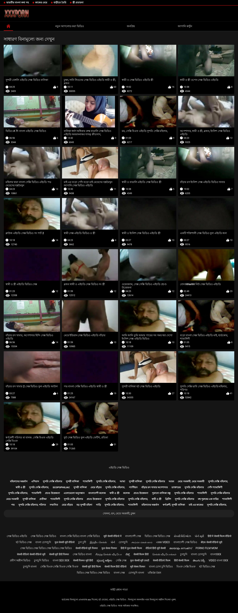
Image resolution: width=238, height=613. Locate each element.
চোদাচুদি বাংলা (136, 572)
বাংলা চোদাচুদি (43, 542)
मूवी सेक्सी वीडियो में (112, 536)
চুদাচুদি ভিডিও (41, 560)
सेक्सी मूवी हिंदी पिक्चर (59, 554)
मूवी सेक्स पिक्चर (137, 566)
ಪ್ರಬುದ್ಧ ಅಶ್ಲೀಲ (104, 560)
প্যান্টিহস (133, 487)
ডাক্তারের (176, 487)
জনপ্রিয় (131, 26)
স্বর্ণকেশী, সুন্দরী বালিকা (174, 504)
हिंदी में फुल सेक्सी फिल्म (131, 548)
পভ (13, 504)
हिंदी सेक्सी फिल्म (181, 560)
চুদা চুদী (82, 542)
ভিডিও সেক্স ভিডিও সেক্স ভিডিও (93, 572)
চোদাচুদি (123, 542)
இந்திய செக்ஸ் (98, 542)
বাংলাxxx (215, 554)
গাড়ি (98, 504)
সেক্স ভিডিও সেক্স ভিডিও (43, 536)
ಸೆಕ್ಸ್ (128, 554)
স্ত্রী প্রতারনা (78, 2)
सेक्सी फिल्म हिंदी (141, 554)
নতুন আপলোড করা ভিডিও (69, 26)
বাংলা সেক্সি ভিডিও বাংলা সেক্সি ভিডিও (80, 536)
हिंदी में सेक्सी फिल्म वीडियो (219, 536)
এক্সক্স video (163, 542)
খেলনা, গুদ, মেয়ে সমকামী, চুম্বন (119, 513)
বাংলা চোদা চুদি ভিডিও (161, 566)
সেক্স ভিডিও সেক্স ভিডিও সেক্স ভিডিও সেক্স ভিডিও (46, 548)
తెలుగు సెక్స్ (199, 560)
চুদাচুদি (183, 554)
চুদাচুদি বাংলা (30, 566)
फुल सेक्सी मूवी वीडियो (65, 542)
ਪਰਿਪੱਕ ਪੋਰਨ (154, 572)
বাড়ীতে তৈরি (60, 2)
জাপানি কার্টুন (185, 26)
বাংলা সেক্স (119, 572)
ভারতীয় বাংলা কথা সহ (17, 2)
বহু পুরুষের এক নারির (208, 499)
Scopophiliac (61, 487)
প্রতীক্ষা (43, 499)
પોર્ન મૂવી (199, 536)
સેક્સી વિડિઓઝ (182, 536)
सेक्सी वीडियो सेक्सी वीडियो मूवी (31, 554)
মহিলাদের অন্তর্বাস (19, 481)
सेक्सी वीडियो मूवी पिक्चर (86, 548)
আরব (171, 481)
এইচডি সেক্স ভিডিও (119, 467)
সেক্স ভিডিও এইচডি (17, 536)
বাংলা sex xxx (61, 560)
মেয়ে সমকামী (12, 499)
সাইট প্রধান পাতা (119, 589)
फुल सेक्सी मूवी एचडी (139, 560)
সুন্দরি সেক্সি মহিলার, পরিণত (32, 504)
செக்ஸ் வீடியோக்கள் (164, 554)
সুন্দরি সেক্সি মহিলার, (106, 481)
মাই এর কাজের (196, 504)
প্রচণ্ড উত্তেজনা (52, 493)
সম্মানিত (54, 504)
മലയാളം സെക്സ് (180, 548)
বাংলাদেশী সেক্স (133, 536)
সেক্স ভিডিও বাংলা (82, 554)
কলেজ (126, 493)
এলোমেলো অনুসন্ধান (74, 493)
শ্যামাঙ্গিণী (87, 481)
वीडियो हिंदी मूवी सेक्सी (156, 548)
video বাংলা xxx (218, 560)
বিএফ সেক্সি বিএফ (185, 566)
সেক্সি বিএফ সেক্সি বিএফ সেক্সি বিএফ (59, 566)
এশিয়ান (35, 481)
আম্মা (122, 481)
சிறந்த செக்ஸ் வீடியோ (108, 554)
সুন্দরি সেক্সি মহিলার (52, 481)
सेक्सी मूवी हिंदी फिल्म (91, 566)
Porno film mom (207, 548)
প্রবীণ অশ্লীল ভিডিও (20, 560)
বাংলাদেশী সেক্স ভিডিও (185, 542)
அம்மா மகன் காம (141, 542)
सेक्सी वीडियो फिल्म (161, 560)
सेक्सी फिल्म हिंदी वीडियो (115, 566)
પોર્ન (113, 542)
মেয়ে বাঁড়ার (96, 487)
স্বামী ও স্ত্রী (20, 487)
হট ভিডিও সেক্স (24, 542)
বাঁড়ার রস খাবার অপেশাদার (154, 487)
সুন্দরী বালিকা (72, 481)
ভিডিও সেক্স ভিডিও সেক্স (157, 536)
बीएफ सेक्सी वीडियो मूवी (211, 542)
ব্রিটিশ (168, 499)
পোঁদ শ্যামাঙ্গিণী (215, 487)
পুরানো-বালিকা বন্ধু (161, 493)
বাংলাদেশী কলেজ (97, 493)
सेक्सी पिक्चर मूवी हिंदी (83, 560)
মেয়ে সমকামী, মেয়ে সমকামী (191, 481)
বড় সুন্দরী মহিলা (84, 504)
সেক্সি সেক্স (121, 560)
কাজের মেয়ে (41, 2)
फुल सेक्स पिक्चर (109, 548)
